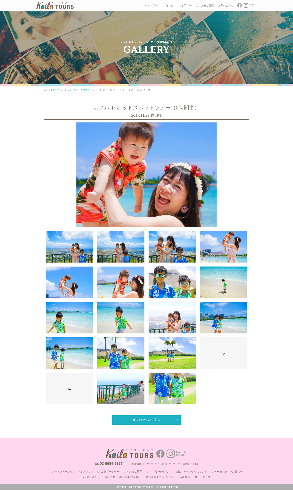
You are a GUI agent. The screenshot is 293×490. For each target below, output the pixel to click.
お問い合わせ (92, 477)
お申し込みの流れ (157, 471)
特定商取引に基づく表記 (160, 477)
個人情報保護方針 (130, 477)
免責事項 (184, 477)
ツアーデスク (219, 471)
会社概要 (110, 477)
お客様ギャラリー (108, 471)
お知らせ (237, 471)
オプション (86, 471)
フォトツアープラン (63, 471)
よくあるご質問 (133, 471)
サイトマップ (202, 477)
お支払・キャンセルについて (190, 471)
